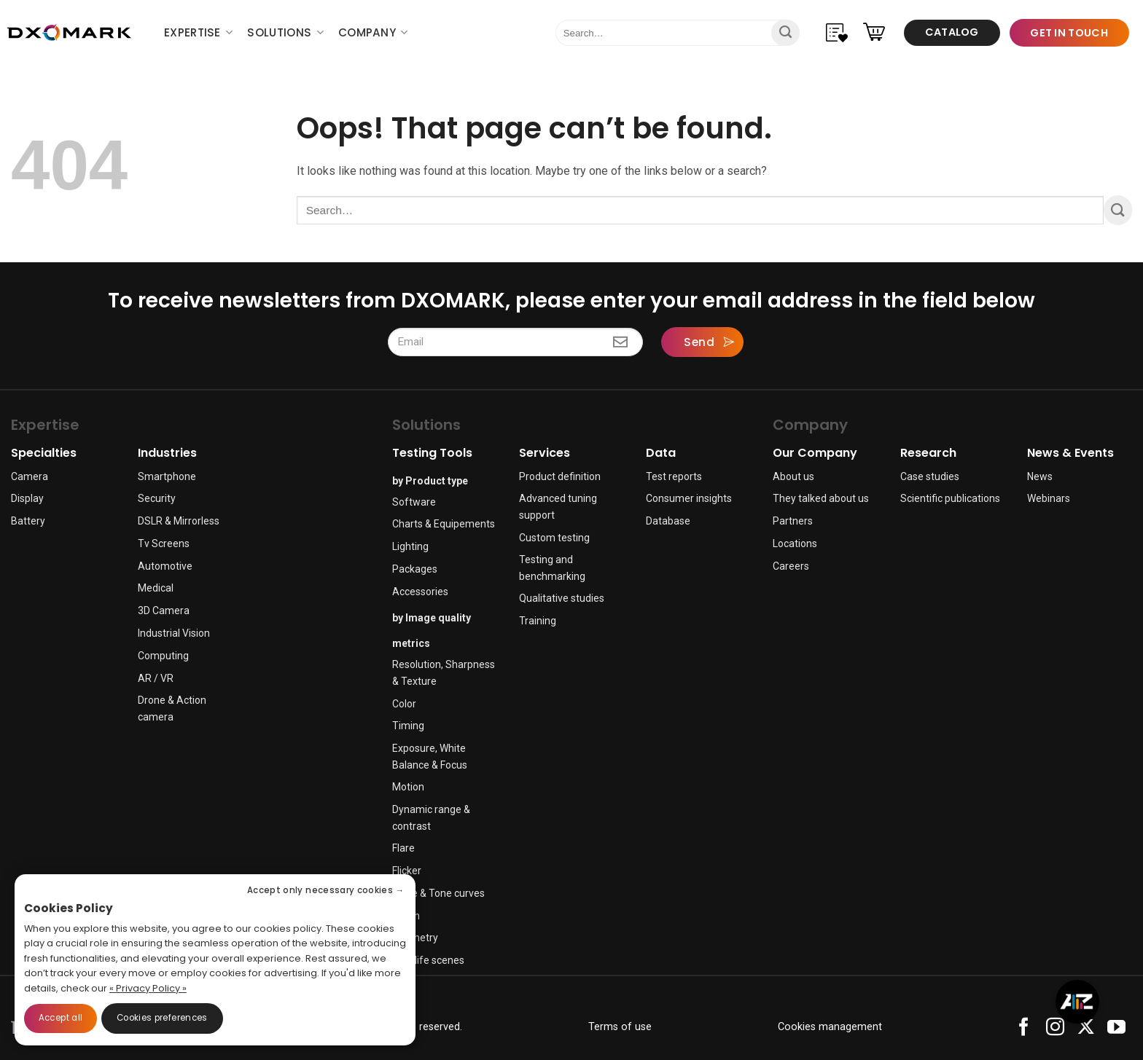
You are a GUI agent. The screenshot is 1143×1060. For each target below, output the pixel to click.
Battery (28, 521)
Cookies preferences (162, 1018)
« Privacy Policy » (148, 988)
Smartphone (167, 476)
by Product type (430, 481)
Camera (29, 476)
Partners (793, 521)
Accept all (60, 1018)
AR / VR (155, 678)
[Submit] (785, 33)
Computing (163, 655)
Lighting (410, 546)
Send (699, 342)
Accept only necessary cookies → (325, 890)
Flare (403, 848)
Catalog (952, 32)
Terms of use (620, 1027)
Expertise (198, 32)
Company (373, 32)
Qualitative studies (561, 598)
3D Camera (164, 610)
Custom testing (554, 537)
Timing (408, 725)
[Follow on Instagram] (1055, 1031)
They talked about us (821, 498)
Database (668, 521)
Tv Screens (164, 543)
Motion (408, 787)
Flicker (406, 870)
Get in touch (1068, 32)
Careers (791, 566)
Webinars (1048, 498)
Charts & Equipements (443, 524)
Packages (414, 569)
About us (793, 476)
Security (157, 498)
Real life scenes (428, 960)
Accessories (420, 591)
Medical (155, 588)
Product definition (560, 476)
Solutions (285, 32)
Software (414, 502)
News (1040, 476)
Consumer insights (689, 498)
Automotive (165, 566)
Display (27, 498)
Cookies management (830, 1027)
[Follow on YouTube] (1116, 1031)
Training (537, 621)
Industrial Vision (174, 633)
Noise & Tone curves (438, 893)
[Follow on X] (1086, 1031)
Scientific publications (950, 498)
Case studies (929, 476)
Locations (795, 543)
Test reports (674, 476)
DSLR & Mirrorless (178, 521)
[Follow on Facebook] (1024, 1031)
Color (404, 704)
